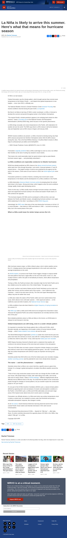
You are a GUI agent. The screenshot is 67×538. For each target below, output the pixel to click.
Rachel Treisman (12, 35)
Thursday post (23, 119)
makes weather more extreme (26, 331)
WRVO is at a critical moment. (23, 483)
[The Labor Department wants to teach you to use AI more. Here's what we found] (20, 459)
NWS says (14, 310)
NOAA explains (14, 273)
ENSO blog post (43, 201)
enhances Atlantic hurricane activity (29, 182)
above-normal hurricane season (47, 165)
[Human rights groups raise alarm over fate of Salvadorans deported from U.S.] (46, 459)
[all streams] (65, 7)
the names (15, 404)
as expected (40, 108)
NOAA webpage (34, 377)
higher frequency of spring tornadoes (45, 305)
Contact (39, 524)
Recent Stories (8, 453)
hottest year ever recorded (48, 338)
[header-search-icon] (53, 2)
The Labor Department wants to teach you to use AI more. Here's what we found (20, 468)
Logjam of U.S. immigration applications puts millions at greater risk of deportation (33, 468)
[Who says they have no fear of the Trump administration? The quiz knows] (8, 459)
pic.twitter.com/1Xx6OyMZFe (30, 142)
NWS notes (21, 204)
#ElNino (29, 140)
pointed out (34, 334)
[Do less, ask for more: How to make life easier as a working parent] (58, 459)
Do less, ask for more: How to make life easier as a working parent (58, 467)
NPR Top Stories (17, 423)
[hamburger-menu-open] (3, 2)
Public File (54, 521)
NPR (8, 423)
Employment (41, 521)
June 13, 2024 (41, 145)
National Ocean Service (38, 302)
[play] (4, 7)
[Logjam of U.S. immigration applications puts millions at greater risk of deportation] (33, 459)
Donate (61, 2)
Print (63, 36)
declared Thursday (47, 106)
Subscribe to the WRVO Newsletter (13, 506)
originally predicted (20, 151)
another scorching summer (15, 359)
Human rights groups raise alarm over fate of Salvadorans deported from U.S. (46, 468)
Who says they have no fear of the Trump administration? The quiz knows (8, 467)
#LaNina (41, 140)
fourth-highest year (49, 171)
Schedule (26, 524)
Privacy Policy (55, 524)
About (25, 521)
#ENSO (10, 136)
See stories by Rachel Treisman (10, 442)
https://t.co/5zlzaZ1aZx (14, 142)
